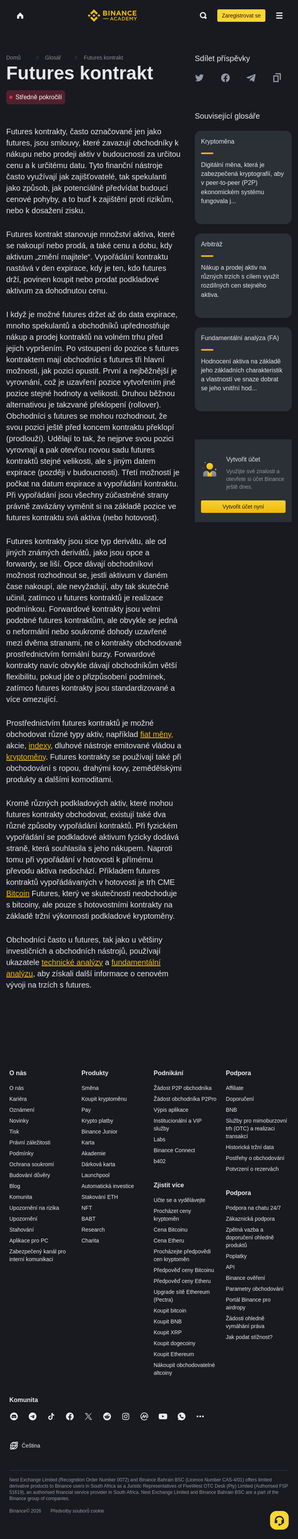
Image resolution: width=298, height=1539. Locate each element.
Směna (90, 1088)
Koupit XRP (168, 1332)
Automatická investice (107, 1186)
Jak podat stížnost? (249, 1337)
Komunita (20, 1197)
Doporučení (240, 1099)
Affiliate (235, 1088)
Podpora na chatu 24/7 (253, 1208)
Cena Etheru (169, 1240)
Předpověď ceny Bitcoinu (184, 1270)
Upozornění (23, 1219)
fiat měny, (156, 734)
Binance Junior (99, 1131)
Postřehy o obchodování (255, 1158)
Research (93, 1230)
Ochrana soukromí (31, 1164)
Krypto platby (97, 1121)
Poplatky (236, 1256)
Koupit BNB (168, 1321)
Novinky (19, 1121)
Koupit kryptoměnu (104, 1099)
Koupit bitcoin (170, 1310)
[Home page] (112, 15)
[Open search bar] (201, 16)
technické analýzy (72, 962)
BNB (231, 1110)
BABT (88, 1219)
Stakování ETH (99, 1197)
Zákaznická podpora (250, 1219)
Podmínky (21, 1153)
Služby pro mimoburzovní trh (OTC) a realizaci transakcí (256, 1128)
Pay (86, 1110)
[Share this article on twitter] (199, 77)
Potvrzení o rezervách (252, 1169)
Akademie (93, 1153)
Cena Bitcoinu (170, 1230)
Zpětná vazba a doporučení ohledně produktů (250, 1237)
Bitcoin (17, 893)
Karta (87, 1142)
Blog (14, 1186)
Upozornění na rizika (34, 1208)
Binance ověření (245, 1278)
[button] (279, 15)
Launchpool (95, 1175)
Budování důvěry (29, 1175)
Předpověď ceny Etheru (182, 1281)
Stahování (21, 1230)
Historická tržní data (250, 1147)
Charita (90, 1240)
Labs (159, 1139)
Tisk (14, 1131)
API (230, 1267)
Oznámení (22, 1110)
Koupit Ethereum (174, 1354)
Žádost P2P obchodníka (182, 1088)
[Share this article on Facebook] (225, 77)
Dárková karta (98, 1164)
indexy (39, 745)
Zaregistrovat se (241, 15)
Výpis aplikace (171, 1110)
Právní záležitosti (29, 1142)
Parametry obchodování (255, 1289)
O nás (16, 1088)
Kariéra (18, 1099)
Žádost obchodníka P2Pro (185, 1099)
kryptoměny (26, 757)
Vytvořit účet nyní (243, 507)
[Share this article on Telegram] (251, 77)
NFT (86, 1208)
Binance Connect (174, 1150)
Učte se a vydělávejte (179, 1200)
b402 (160, 1161)
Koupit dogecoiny (174, 1343)
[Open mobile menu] (279, 16)
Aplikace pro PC (28, 1240)
